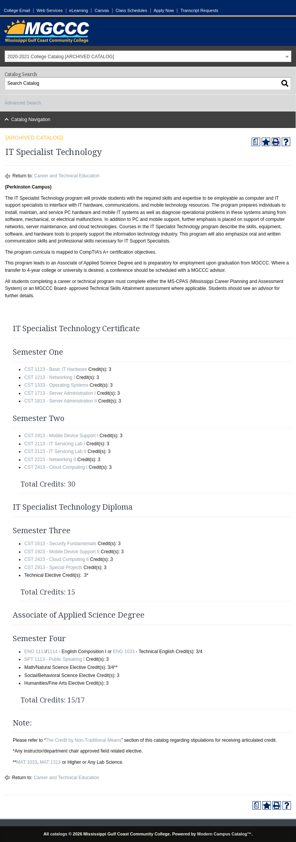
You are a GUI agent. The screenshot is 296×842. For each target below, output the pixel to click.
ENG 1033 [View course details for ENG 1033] (124, 651)
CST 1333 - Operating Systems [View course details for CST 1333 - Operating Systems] (56, 385)
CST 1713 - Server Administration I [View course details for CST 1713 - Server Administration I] (60, 393)
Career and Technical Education (66, 176)
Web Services (50, 10)
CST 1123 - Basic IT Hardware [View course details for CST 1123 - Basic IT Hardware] (55, 369)
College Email (17, 10)
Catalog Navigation (30, 119)
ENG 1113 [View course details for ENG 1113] (35, 651)
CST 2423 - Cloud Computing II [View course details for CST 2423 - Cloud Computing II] (56, 559)
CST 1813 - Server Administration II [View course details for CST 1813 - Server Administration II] (60, 401)
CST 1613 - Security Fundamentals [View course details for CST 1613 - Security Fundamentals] (60, 543)
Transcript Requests (199, 10)
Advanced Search (23, 103)
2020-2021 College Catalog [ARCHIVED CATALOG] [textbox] (60, 56)
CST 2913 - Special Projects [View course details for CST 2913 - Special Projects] (53, 567)
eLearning (78, 10)
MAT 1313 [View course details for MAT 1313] (50, 762)
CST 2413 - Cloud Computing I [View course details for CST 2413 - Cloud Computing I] (55, 467)
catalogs (58, 834)
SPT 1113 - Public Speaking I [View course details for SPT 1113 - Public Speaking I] (54, 659)
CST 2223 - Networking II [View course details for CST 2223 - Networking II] (50, 459)
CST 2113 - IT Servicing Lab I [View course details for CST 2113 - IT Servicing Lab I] (54, 443)
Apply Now (164, 10)
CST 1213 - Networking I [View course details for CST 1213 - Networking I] (49, 377)
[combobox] (148, 56)
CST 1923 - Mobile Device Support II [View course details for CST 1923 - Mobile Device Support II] (61, 551)
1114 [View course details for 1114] (52, 651)
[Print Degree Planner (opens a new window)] (256, 142)
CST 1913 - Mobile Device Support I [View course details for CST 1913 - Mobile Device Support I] (61, 435)
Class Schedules (131, 10)
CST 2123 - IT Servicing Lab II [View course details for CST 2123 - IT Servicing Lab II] (55, 451)
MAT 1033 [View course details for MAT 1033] (26, 762)
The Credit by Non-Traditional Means (83, 740)
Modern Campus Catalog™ (224, 834)
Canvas (101, 10)
